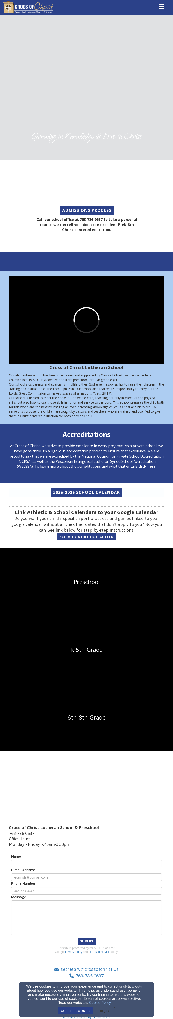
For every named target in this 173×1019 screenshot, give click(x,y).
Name (16, 856)
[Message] (86, 917)
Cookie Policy (100, 1003)
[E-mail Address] (86, 877)
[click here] (147, 466)
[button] (87, 210)
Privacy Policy (73, 952)
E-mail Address (23, 870)
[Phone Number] (86, 891)
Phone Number (23, 883)
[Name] (86, 863)
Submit (87, 941)
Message (18, 897)
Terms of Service (99, 952)
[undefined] (86, 582)
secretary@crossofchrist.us (90, 969)
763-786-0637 (90, 976)
